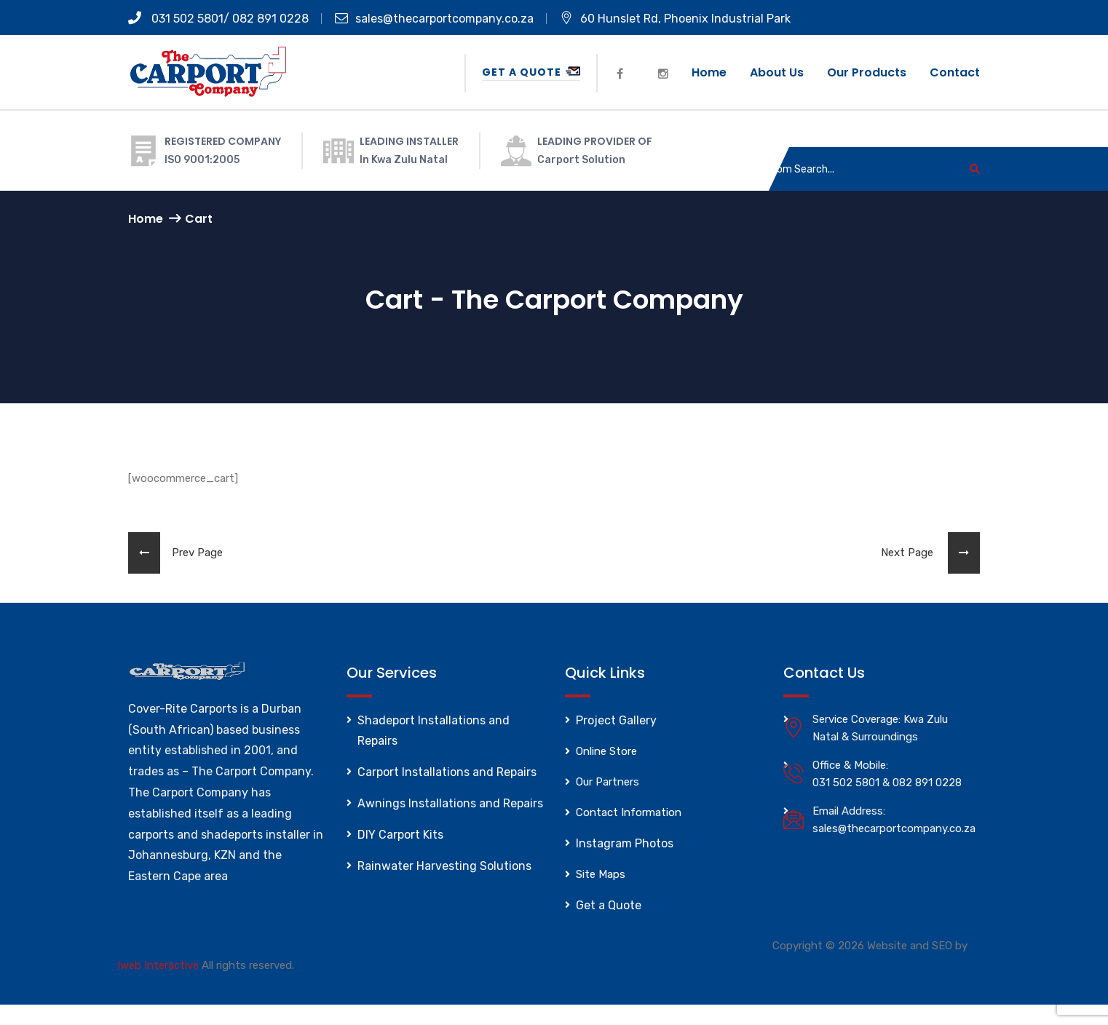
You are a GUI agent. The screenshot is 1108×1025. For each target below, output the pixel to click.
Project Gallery (616, 720)
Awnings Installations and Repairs (450, 803)
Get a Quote (531, 72)
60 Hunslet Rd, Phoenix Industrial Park (675, 18)
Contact (955, 72)
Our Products (866, 72)
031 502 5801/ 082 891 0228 (218, 18)
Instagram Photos (624, 843)
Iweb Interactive (158, 965)
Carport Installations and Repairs (447, 772)
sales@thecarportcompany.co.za (434, 18)
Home (709, 72)
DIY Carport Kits (400, 835)
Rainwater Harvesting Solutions (444, 866)
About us (777, 72)
